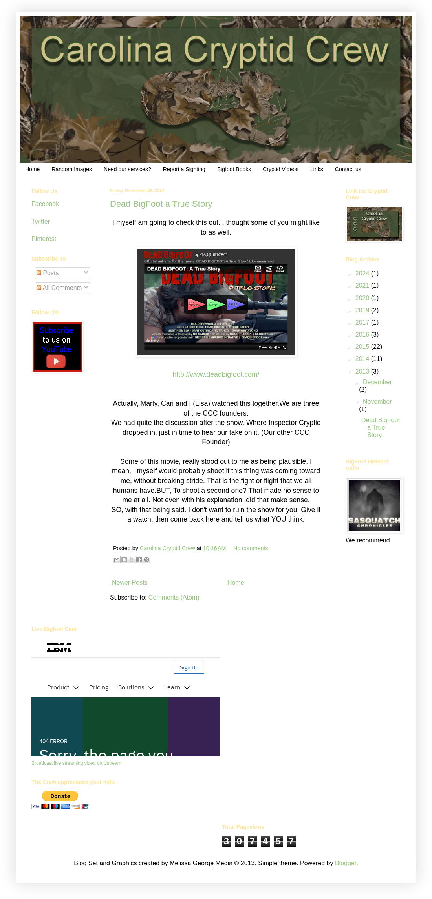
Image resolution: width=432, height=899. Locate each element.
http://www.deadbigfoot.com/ (215, 374)
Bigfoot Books (234, 169)
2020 (363, 298)
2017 (363, 322)
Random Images (71, 169)
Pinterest (43, 238)
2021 (363, 285)
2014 (363, 359)
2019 (363, 310)
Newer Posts (130, 582)
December (377, 382)
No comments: (251, 548)
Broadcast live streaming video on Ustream (76, 763)
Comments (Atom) (174, 597)
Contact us (348, 169)
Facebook (45, 204)
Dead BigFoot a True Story (161, 204)
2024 (363, 273)
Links (316, 169)
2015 (363, 346)
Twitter (40, 221)
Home (32, 169)
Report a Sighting (184, 169)
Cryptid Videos (280, 169)
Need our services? (127, 169)
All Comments (59, 287)
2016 (363, 334)
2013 (363, 371)
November (377, 401)
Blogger (345, 863)
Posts (48, 273)
